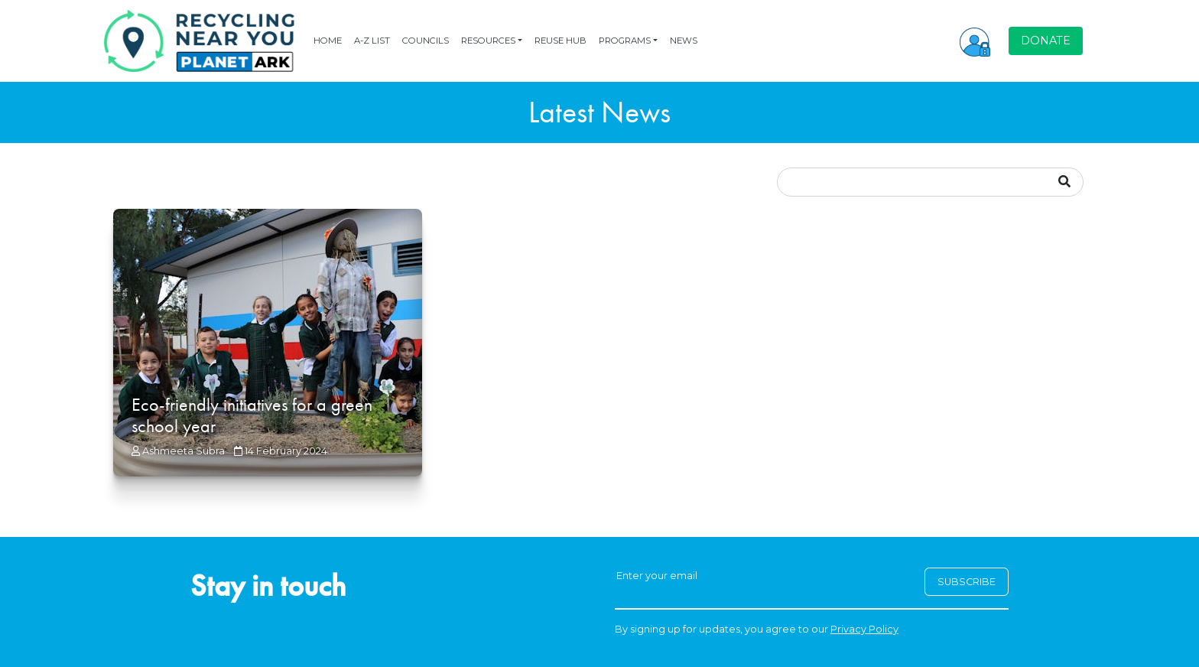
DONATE (1046, 40)
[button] (975, 40)
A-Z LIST (372, 40)
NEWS (683, 40)
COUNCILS (425, 40)
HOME (328, 40)
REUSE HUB (561, 40)
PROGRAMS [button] (625, 40)
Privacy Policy (864, 629)
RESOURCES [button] (488, 40)
